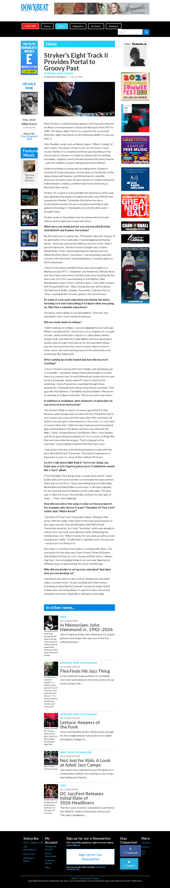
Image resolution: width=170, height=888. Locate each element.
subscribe (30, 26)
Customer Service (50, 862)
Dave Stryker (65, 73)
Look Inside (29, 127)
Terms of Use (84, 878)
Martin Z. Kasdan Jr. (56, 77)
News (61, 26)
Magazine (78, 26)
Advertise (146, 842)
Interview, (50, 73)
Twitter (129, 864)
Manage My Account (50, 848)
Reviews (113, 26)
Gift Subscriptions (29, 848)
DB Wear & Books (28, 859)
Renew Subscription (51, 855)
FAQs (47, 867)
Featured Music (30, 153)
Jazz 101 (143, 852)
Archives (96, 26)
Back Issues (29, 853)
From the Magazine (85, 663)
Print (24, 136)
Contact (145, 846)
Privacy (95, 878)
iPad (29, 139)
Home (47, 26)
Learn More (73, 845)
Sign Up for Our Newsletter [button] (90, 856)
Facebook (130, 850)
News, (64, 752)
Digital (32, 136)
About (74, 878)
